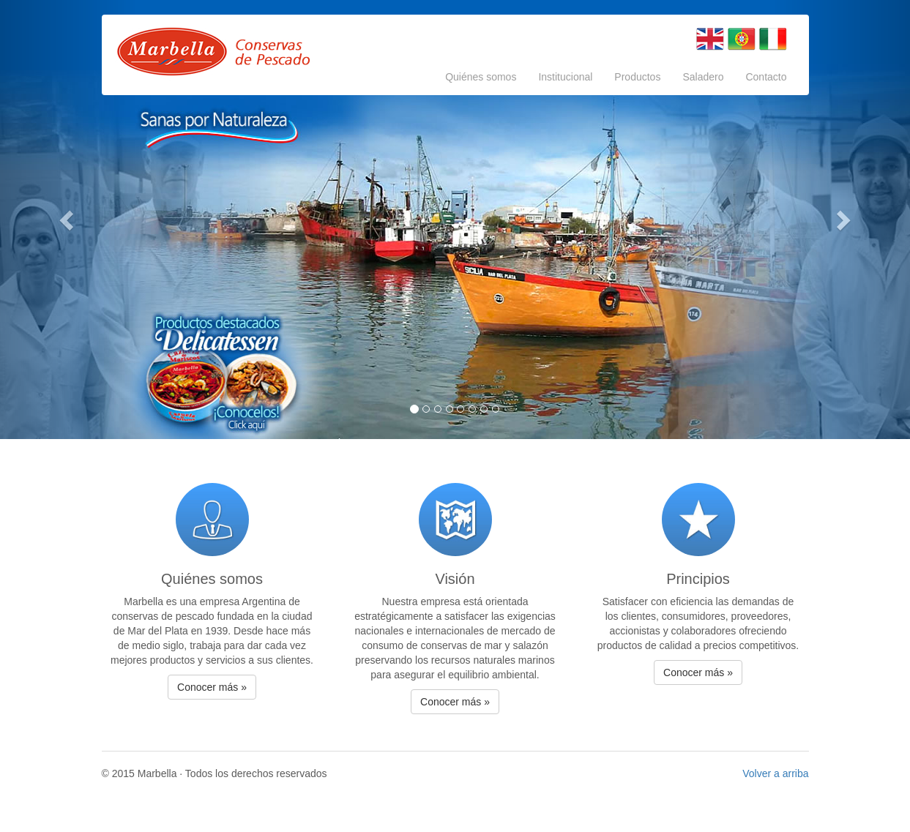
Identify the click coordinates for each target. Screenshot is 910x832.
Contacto (765, 77)
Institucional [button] (565, 77)
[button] (68, 219)
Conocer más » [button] (212, 687)
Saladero (702, 77)
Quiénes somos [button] (480, 77)
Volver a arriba (775, 773)
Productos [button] (637, 77)
